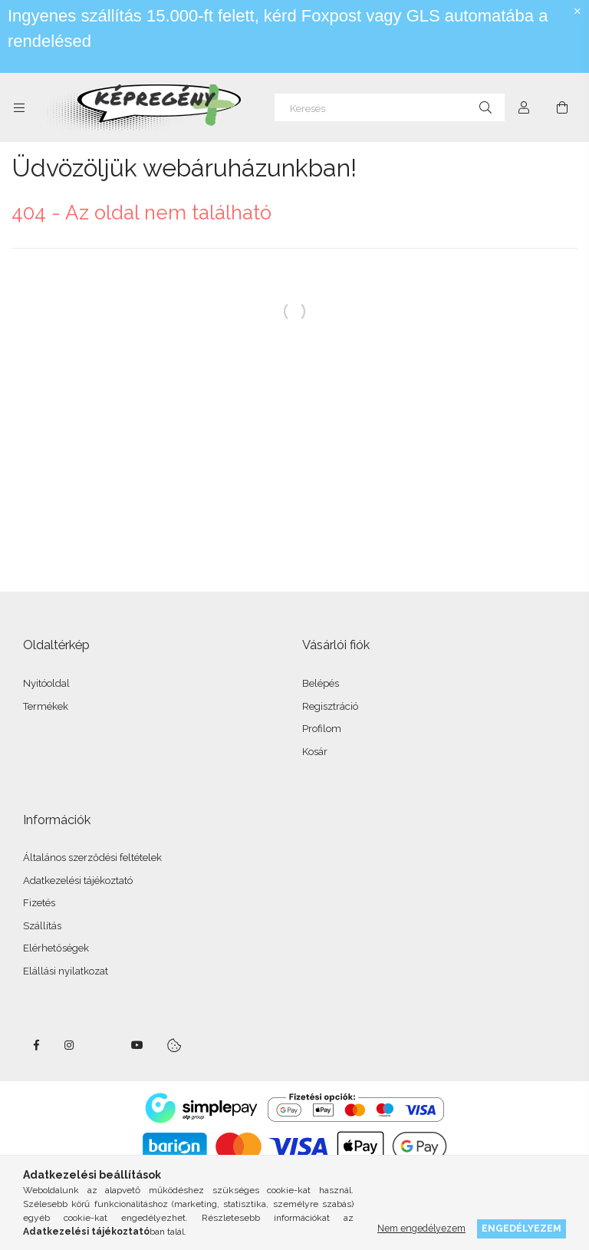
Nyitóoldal (46, 683)
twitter (103, 1045)
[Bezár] (577, 11)
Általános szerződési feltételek (92, 857)
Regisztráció (330, 706)
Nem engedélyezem (421, 1228)
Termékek (45, 706)
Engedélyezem (521, 1228)
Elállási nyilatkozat (65, 971)
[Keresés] (390, 107)
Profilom (321, 728)
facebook (36, 1045)
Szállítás (42, 926)
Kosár (314, 751)
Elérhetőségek (56, 948)
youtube (137, 1045)
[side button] (19, 107)
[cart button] (562, 107)
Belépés (320, 683)
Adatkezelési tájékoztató (78, 880)
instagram (70, 1045)
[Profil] (524, 107)
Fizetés (39, 903)
